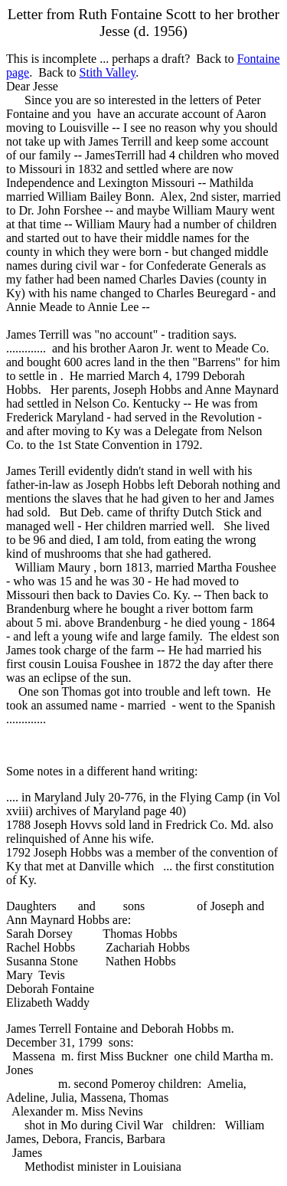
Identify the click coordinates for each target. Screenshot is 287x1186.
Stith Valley (108, 72)
